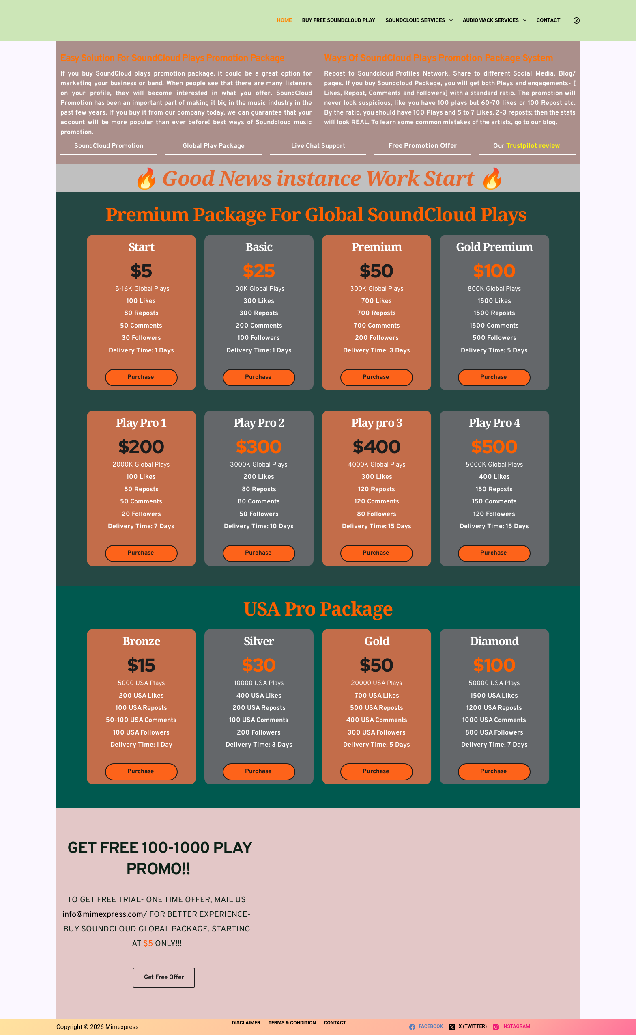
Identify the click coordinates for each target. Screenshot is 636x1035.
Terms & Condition (294, 1026)
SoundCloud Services (420, 20)
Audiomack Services (496, 20)
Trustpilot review (534, 146)
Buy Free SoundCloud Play (338, 20)
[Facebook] (426, 1027)
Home (284, 20)
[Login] (577, 20)
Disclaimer (247, 1026)
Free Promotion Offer (423, 146)
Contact (549, 20)
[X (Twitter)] (468, 1027)
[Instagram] (511, 1027)
